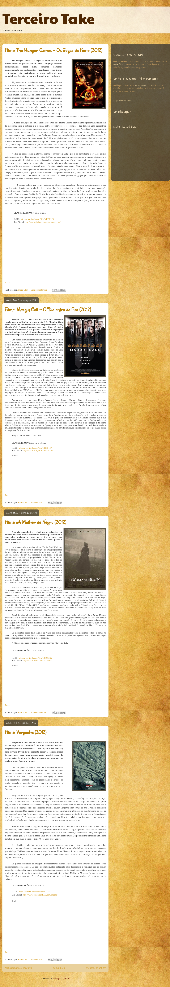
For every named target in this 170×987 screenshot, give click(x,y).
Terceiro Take (48, 18)
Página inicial (59, 967)
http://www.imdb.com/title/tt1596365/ (35, 658)
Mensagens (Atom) (60, 978)
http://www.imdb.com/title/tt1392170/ (37, 219)
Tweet (7, 282)
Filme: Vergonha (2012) (25, 732)
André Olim (118, 64)
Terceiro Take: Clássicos (144, 85)
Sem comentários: (39, 290)
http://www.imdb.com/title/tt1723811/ (35, 891)
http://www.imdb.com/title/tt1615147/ (35, 448)
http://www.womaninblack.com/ (37, 660)
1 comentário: (37, 502)
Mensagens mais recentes (18, 967)
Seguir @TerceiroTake (122, 100)
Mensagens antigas (96, 967)
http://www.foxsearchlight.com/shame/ (40, 895)
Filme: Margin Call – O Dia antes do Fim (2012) (48, 309)
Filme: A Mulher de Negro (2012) (35, 522)
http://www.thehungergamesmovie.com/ (42, 222)
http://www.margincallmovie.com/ (38, 450)
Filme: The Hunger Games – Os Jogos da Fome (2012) (53, 50)
